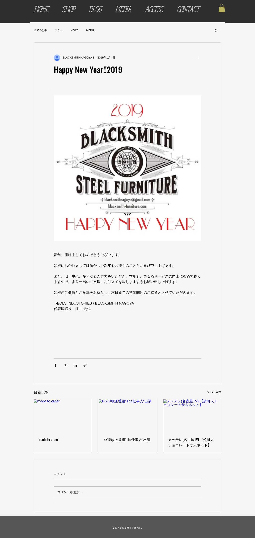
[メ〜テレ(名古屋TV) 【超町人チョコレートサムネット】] (192, 415)
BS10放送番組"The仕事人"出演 (127, 439)
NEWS (74, 30)
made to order (48, 439)
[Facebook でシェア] (56, 365)
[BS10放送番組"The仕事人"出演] (127, 415)
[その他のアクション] (198, 57)
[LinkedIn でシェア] (75, 365)
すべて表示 (214, 391)
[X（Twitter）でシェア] (65, 365)
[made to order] (63, 415)
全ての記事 (40, 30)
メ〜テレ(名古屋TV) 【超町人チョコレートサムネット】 (191, 442)
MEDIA (90, 30)
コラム (59, 30)
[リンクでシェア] (85, 365)
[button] (221, 8)
